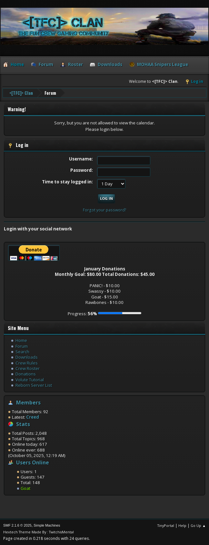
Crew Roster (27, 368)
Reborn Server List (33, 385)
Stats (23, 424)
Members (28, 402)
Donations (25, 374)
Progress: (82, 313)
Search (22, 352)
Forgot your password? (104, 210)
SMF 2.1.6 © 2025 (17, 525)
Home (21, 340)
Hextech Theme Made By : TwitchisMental (38, 532)
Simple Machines (47, 525)
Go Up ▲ (198, 525)
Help (182, 525)
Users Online (32, 462)
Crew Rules (26, 363)
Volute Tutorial (29, 380)
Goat (25, 488)
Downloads (26, 357)
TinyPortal (165, 525)
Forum (21, 346)
